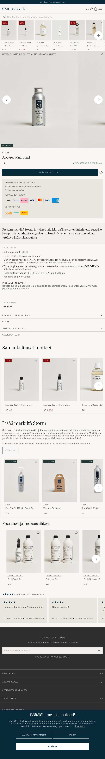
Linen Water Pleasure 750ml (75, 46)
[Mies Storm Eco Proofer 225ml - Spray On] (21, 480)
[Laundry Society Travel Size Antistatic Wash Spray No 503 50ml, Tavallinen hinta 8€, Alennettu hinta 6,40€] (25, 35)
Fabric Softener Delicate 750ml (92, 46)
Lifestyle (6, 54)
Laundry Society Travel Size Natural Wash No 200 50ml (18, 405)
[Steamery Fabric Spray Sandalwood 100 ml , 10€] (59, 35)
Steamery (40, 43)
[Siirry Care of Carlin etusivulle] (13, 9)
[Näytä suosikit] (91, 9)
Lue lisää (80, 726)
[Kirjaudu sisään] (87, 9)
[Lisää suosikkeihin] (35, 361)
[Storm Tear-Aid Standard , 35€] (60, 487)
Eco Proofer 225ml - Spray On (19, 508)
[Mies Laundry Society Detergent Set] (61, 551)
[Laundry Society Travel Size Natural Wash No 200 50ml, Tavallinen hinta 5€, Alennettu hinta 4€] (8, 35)
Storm (5, 153)
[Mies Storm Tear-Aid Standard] (59, 480)
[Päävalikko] (100, 9)
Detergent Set (52, 579)
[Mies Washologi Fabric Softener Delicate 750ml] (94, 30)
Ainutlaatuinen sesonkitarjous (52, 2)
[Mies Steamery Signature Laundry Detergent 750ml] (43, 30)
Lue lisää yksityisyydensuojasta (52, 657)
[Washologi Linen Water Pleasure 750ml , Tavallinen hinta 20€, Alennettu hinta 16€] (77, 35)
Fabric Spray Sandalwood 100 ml (59, 46)
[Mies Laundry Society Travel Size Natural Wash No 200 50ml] (9, 30)
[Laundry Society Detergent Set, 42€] (62, 558)
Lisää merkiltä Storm (24, 423)
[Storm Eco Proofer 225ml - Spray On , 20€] (21, 487)
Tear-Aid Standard (52, 508)
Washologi (74, 43)
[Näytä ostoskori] (96, 9)
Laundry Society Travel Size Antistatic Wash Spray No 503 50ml (57, 405)
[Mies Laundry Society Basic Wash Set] (23, 551)
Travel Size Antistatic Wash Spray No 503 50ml (25, 46)
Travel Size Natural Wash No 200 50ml (8, 46)
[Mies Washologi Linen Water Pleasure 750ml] (77, 30)
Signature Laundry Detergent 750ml (42, 46)
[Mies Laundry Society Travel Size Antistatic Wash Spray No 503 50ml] (26, 30)
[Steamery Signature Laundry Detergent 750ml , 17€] (42, 35)
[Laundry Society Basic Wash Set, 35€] (24, 558)
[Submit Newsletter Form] (99, 650)
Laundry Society (8, 43)
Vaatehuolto (19, 54)
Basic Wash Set (15, 579)
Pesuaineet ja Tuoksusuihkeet (41, 54)
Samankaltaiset (27, 348)
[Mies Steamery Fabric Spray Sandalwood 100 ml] (60, 30)
